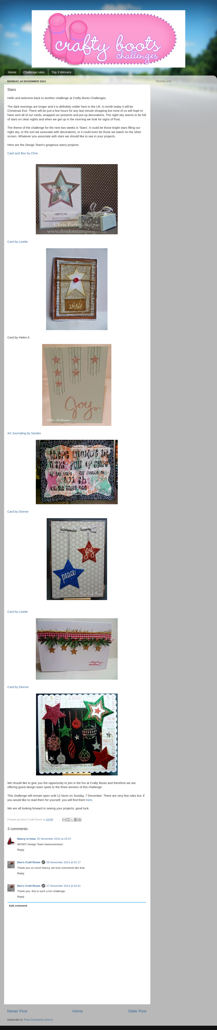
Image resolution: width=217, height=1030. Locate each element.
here (89, 800)
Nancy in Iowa (26, 838)
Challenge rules (34, 72)
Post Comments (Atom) (38, 1019)
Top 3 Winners (61, 72)
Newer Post (17, 1011)
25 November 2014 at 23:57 (54, 838)
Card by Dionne (17, 511)
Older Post (137, 1011)
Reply (20, 849)
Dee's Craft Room (28, 862)
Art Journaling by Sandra (24, 433)
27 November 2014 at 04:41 (63, 885)
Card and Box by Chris (22, 153)
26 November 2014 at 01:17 (63, 862)
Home (12, 72)
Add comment (18, 905)
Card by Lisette (17, 241)
